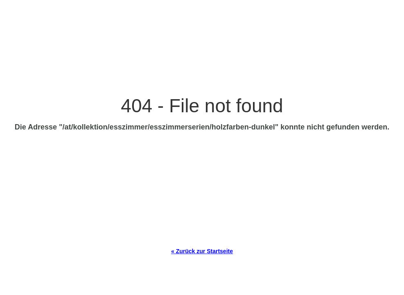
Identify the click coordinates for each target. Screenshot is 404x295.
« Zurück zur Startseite (202, 251)
